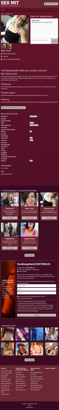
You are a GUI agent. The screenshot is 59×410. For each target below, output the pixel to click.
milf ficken (33, 374)
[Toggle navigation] (3, 9)
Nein (31, 160)
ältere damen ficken (21, 385)
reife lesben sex (5, 388)
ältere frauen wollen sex (36, 379)
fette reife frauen (34, 390)
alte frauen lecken (20, 383)
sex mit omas (19, 387)
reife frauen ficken (6, 379)
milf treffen (19, 372)
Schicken (54, 41)
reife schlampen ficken (36, 385)
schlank (31, 122)
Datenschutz (29, 407)
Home (2, 13)
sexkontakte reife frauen (5, 391)
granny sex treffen (21, 377)
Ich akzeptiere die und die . (31, 297)
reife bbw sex (34, 383)
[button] (15, 29)
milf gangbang (5, 394)
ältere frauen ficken (6, 383)
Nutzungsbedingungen (34, 296)
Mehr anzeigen (29, 255)
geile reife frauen (20, 381)
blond (31, 140)
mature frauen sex (6, 381)
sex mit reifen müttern (36, 377)
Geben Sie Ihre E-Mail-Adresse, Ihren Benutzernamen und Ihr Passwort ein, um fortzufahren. (36, 284)
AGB (29, 405)
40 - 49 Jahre (4, 168)
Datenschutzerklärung (24, 305)
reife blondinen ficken (36, 387)
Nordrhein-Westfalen (6, 174)
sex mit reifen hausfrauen (4, 376)
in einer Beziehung (34, 125)
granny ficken (19, 379)
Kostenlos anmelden (51, 4)
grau (31, 137)
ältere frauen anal (20, 390)
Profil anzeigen (10, 218)
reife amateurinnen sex (36, 372)
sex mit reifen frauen (6, 371)
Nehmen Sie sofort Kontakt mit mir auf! (13, 107)
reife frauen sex (8, 13)
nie (30, 131)
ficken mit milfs (34, 381)
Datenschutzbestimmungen (24, 298)
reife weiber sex (5, 385)
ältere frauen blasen (6, 373)
